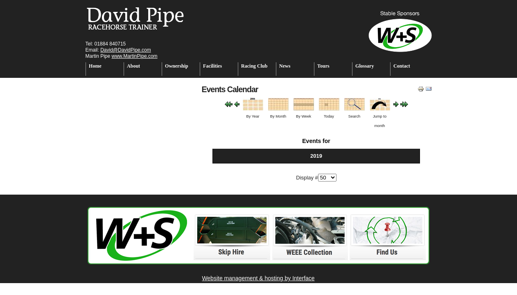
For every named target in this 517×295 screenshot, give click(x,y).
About (133, 66)
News (284, 66)
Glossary (364, 66)
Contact (401, 66)
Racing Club (254, 66)
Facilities (212, 66)
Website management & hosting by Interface (258, 278)
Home (95, 66)
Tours (323, 66)
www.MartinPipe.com (135, 56)
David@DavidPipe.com (125, 50)
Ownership (176, 66)
